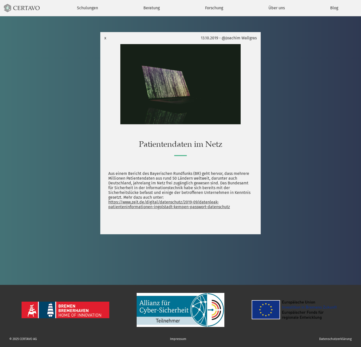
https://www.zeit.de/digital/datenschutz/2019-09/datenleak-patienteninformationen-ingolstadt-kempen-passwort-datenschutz (169, 204)
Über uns (276, 8)
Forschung (214, 8)
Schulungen (87, 8)
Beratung (151, 8)
